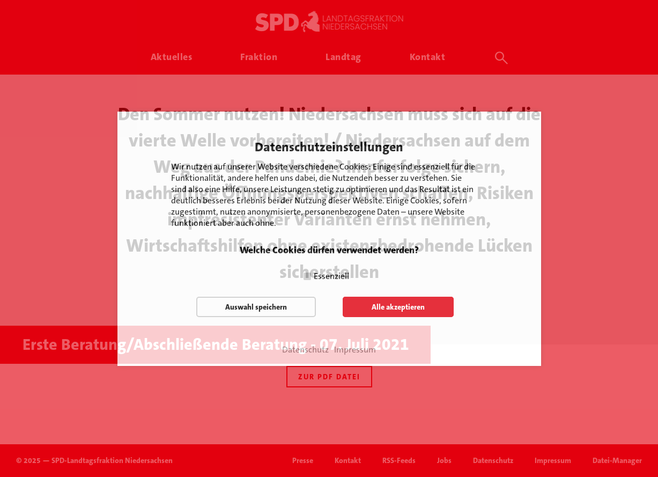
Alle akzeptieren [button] (398, 307)
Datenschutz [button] (305, 350)
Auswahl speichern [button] (256, 307)
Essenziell (331, 276)
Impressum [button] (355, 350)
